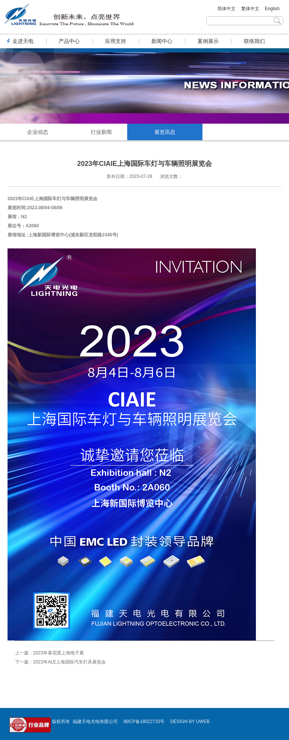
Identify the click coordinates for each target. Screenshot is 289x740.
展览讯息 (164, 132)
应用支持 (115, 41)
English (272, 8)
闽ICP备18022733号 (143, 721)
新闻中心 (161, 41)
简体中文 (227, 8)
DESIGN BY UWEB (189, 721)
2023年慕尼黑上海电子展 (58, 653)
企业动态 (37, 132)
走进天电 (22, 41)
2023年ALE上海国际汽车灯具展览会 (69, 662)
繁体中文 (250, 8)
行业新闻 (101, 132)
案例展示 (208, 41)
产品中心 (69, 41)
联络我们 (254, 41)
